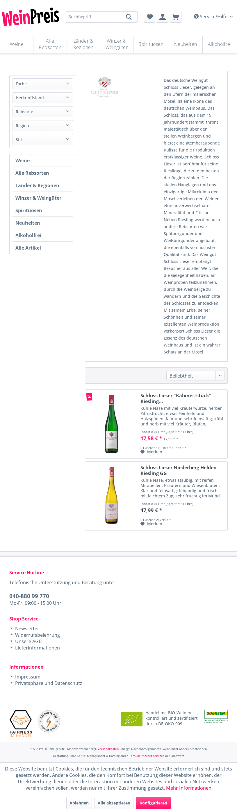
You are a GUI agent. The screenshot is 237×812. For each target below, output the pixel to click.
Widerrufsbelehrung (37, 635)
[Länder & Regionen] (83, 44)
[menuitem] (149, 17)
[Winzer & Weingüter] (116, 44)
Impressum (27, 677)
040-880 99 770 (29, 596)
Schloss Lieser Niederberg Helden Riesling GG (178, 470)
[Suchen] (129, 17)
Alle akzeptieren (114, 803)
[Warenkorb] (175, 17)
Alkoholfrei (28, 235)
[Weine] (16, 44)
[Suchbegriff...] (102, 17)
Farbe (21, 83)
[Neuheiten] (185, 44)
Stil (19, 139)
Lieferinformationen (37, 648)
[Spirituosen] (151, 44)
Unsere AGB (28, 641)
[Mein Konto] (162, 17)
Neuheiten (27, 223)
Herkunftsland (30, 97)
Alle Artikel (28, 248)
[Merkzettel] (149, 17)
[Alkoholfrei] (220, 44)
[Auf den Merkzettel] (151, 451)
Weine (22, 160)
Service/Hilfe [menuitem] (211, 16)
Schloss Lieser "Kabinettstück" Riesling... (175, 398)
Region (22, 125)
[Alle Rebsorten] (50, 44)
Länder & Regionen (37, 185)
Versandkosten (108, 749)
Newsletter (26, 628)
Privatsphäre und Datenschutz (48, 683)
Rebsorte (24, 111)
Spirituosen (28, 210)
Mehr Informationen (188, 788)
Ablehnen (79, 803)
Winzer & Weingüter (38, 198)
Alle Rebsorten (32, 173)
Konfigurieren (153, 803)
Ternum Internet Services (146, 756)
